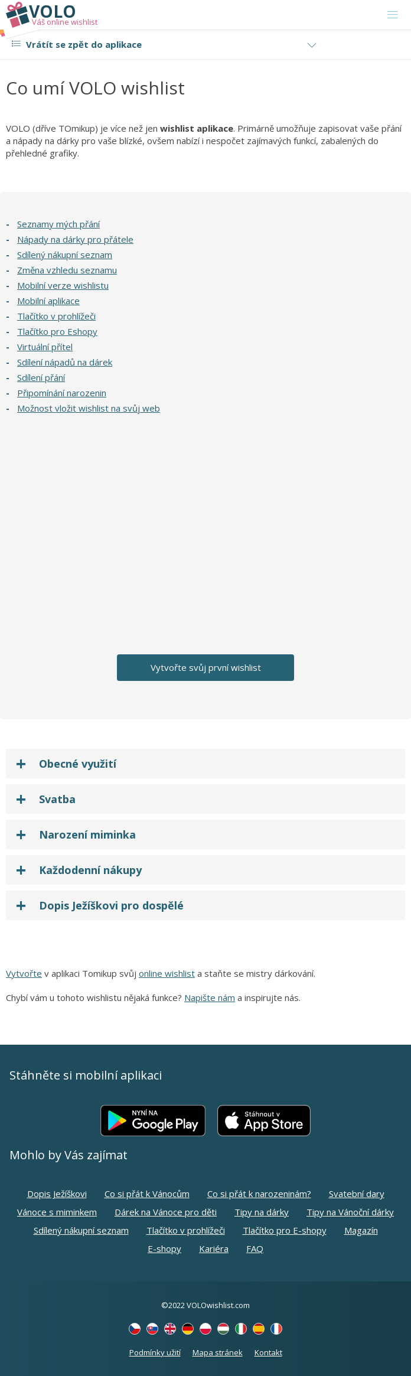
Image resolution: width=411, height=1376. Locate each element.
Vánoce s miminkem (57, 1212)
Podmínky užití (155, 1352)
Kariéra (214, 1248)
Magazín (361, 1230)
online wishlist (167, 973)
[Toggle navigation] (392, 14)
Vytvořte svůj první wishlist (206, 667)
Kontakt (268, 1352)
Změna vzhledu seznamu (67, 270)
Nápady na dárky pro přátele (75, 239)
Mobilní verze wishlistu (63, 285)
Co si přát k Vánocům (147, 1193)
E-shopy (164, 1248)
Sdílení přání (41, 377)
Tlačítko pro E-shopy (285, 1230)
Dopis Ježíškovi (57, 1193)
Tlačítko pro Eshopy (57, 331)
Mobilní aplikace (48, 300)
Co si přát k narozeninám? (259, 1193)
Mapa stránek (218, 1352)
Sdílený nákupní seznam (64, 254)
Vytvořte (24, 973)
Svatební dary (356, 1193)
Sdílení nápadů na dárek (64, 362)
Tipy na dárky (261, 1212)
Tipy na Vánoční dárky (350, 1212)
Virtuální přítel (45, 347)
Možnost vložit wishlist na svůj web (88, 408)
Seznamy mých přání (58, 224)
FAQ (254, 1248)
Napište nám (209, 997)
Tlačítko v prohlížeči (56, 316)
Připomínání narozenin (61, 393)
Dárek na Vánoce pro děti (166, 1212)
